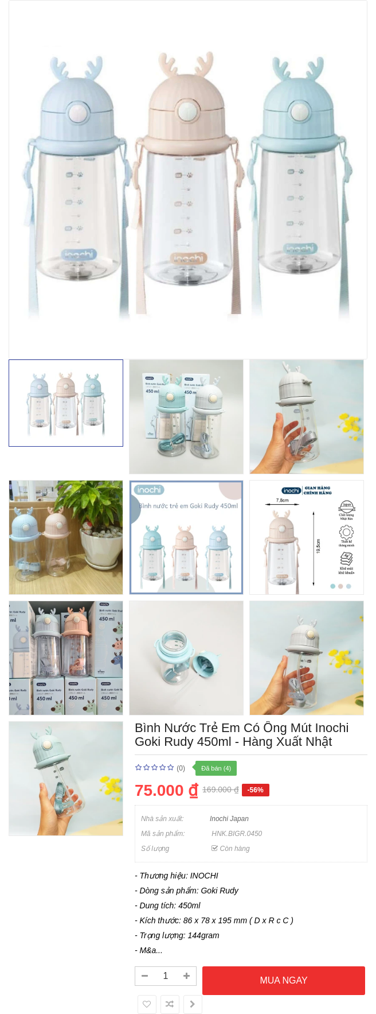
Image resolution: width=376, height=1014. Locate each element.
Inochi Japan (229, 819)
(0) (181, 768)
